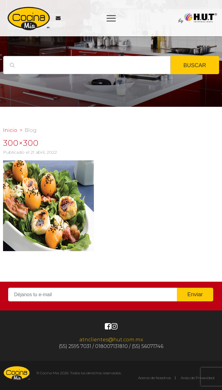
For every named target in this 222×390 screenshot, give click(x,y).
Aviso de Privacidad (197, 377)
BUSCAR (194, 65)
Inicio (10, 130)
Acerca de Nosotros (154, 377)
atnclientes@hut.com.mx (111, 339)
